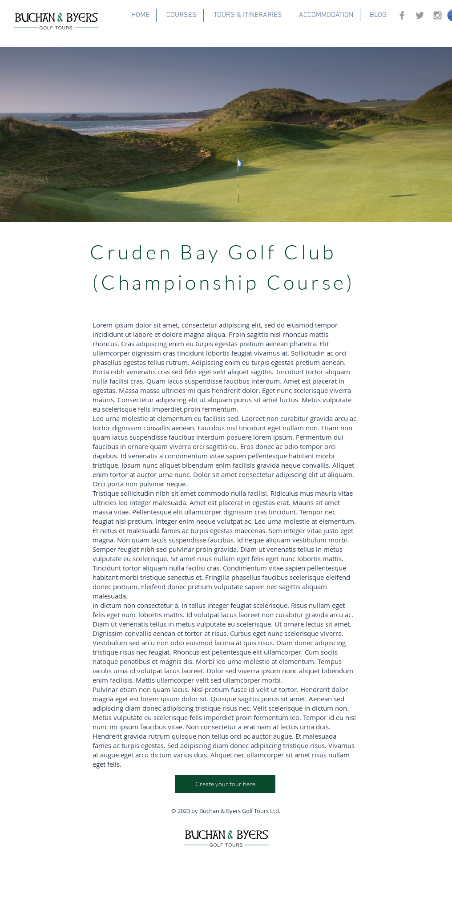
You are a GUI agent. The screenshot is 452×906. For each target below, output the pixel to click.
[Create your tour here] (225, 784)
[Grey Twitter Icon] (419, 15)
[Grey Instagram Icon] (437, 15)
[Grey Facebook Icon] (402, 15)
